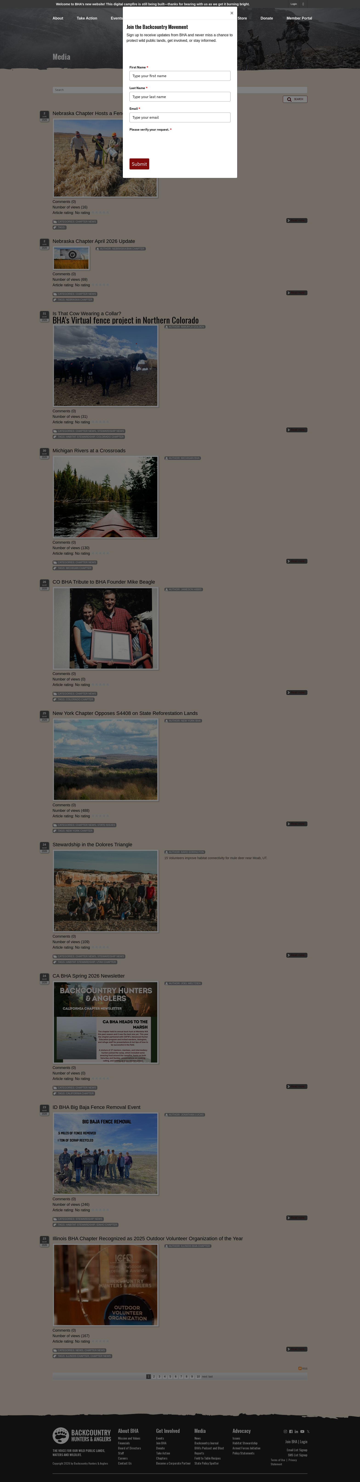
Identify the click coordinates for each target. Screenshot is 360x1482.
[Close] (232, 13)
